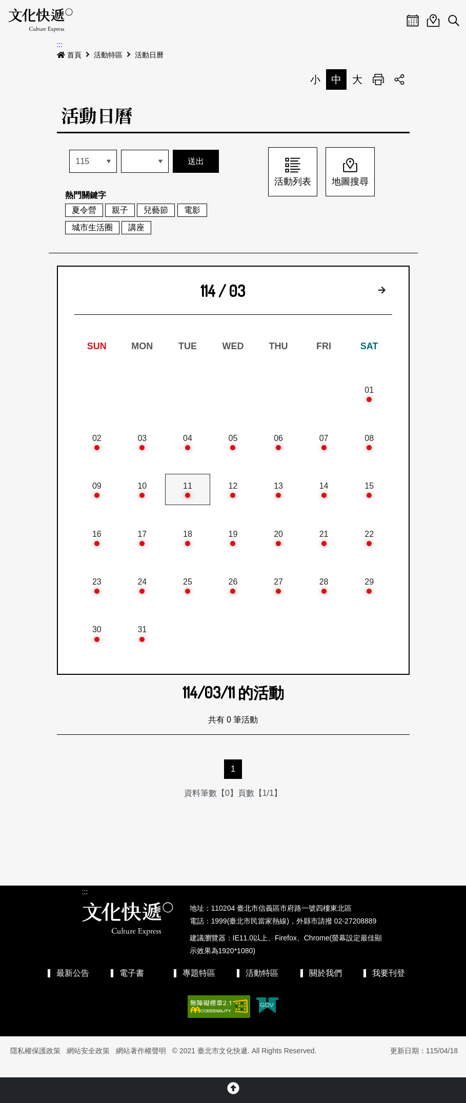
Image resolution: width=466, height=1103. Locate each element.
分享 (399, 79)
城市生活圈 (92, 227)
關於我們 (325, 984)
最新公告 (72, 984)
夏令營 (84, 210)
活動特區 (108, 55)
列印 (378, 79)
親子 (120, 210)
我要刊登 (388, 984)
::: (60, 45)
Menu (392, 20)
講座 (136, 227)
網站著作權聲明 (141, 1062)
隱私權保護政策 (35, 1062)
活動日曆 (149, 55)
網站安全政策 (88, 1062)
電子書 (131, 984)
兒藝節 (156, 210)
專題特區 (199, 984)
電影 (192, 210)
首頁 (69, 55)
